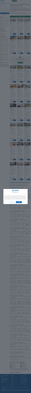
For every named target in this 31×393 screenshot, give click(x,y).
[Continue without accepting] (24, 194)
